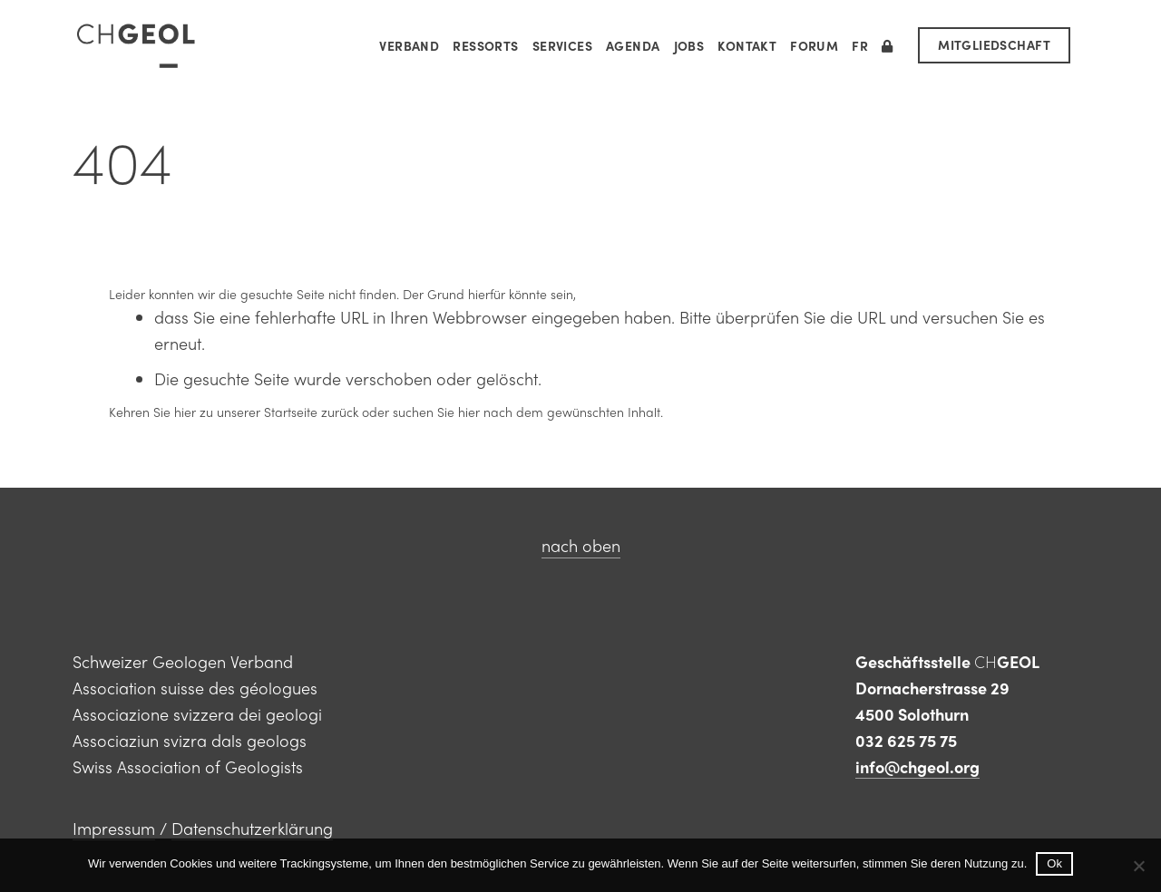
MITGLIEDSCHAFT (994, 44)
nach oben (580, 545)
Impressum (114, 828)
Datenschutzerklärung (252, 828)
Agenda (633, 45)
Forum (814, 45)
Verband (409, 45)
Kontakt (746, 45)
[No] (1138, 866)
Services (562, 45)
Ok (1054, 863)
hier (185, 411)
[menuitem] (860, 45)
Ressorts (485, 45)
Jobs (689, 45)
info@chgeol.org (917, 766)
